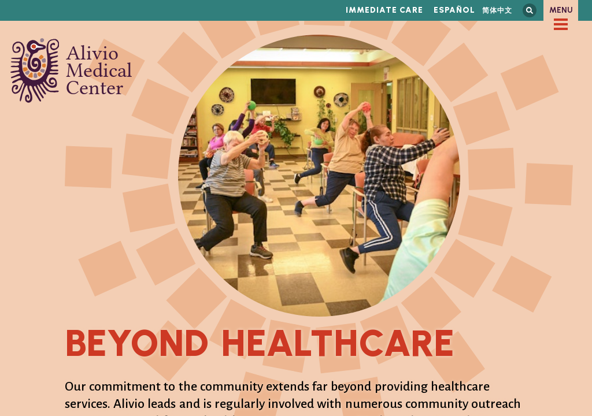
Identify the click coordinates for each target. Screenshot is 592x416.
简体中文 (497, 10)
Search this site (529, 10)
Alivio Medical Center (71, 70)
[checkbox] (561, 24)
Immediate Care (384, 10)
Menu (561, 10)
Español (454, 10)
